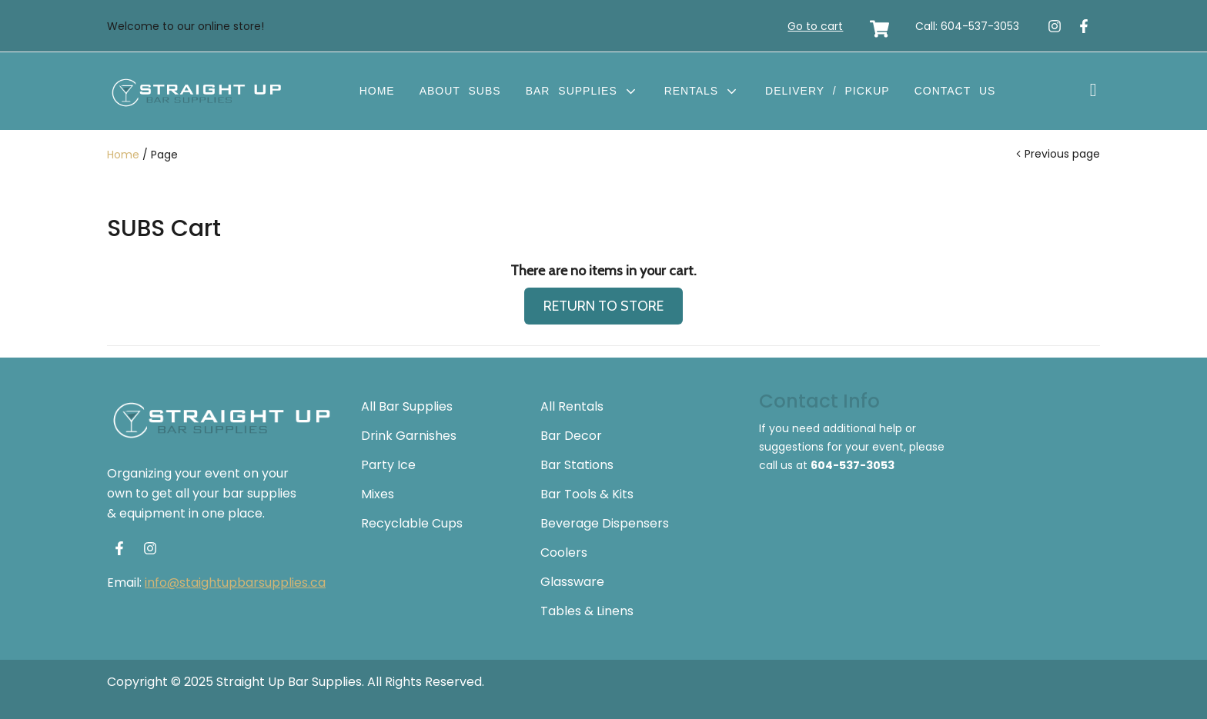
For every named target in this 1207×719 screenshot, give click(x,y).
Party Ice (388, 465)
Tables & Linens (587, 611)
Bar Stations (577, 465)
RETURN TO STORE (603, 306)
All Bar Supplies (407, 406)
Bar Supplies (583, 91)
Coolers (563, 552)
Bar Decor (571, 435)
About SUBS (460, 91)
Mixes (377, 494)
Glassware (572, 582)
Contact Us (955, 91)
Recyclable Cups (412, 523)
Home (377, 91)
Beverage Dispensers (604, 523)
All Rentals (572, 406)
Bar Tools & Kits (587, 494)
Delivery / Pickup (827, 91)
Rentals (702, 91)
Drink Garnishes (408, 435)
